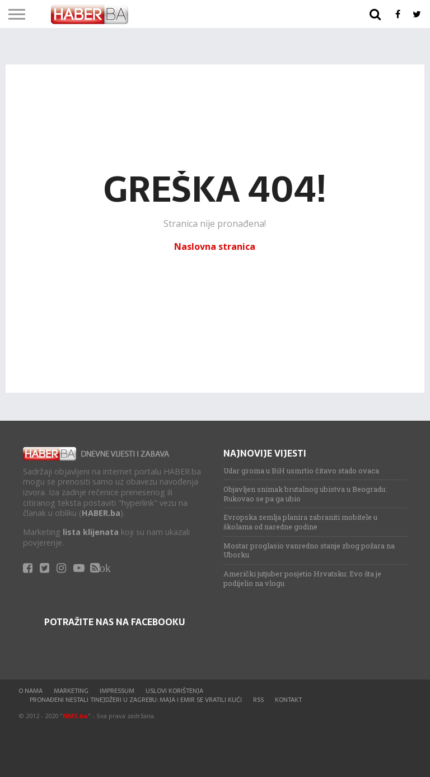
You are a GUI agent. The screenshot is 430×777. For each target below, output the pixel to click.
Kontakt (288, 700)
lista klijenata (91, 532)
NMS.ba (75, 715)
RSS (258, 700)
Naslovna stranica (214, 246)
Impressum (117, 691)
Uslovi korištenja (174, 691)
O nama (30, 691)
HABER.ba (101, 513)
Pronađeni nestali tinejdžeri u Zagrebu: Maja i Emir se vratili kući (136, 700)
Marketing (71, 691)
